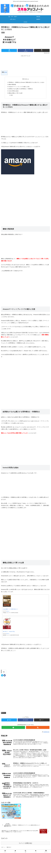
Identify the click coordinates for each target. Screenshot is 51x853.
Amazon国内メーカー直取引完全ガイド (10, 609)
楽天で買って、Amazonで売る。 (9, 631)
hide (6, 72)
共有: (11, 95)
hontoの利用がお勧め (13, 91)
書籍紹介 (3, 713)
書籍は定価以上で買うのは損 (15, 93)
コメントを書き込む (25, 843)
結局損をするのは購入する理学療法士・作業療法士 (20, 88)
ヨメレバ (7, 611)
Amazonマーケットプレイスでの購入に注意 (18, 86)
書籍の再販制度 (12, 84)
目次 (23, 79)
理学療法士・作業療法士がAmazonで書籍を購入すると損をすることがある (26, 82)
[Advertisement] (25, 124)
